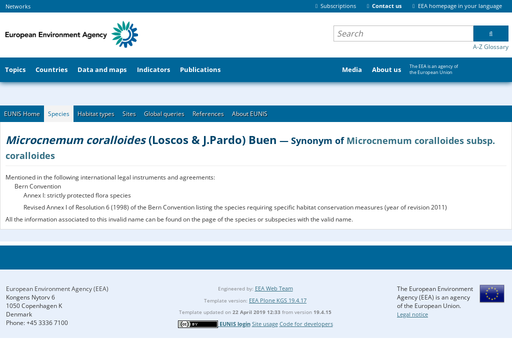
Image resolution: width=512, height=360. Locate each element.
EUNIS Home (22, 114)
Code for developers (306, 324)
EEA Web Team (274, 288)
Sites (129, 114)
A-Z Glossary (490, 46)
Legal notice (412, 314)
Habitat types (96, 114)
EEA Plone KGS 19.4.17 (277, 300)
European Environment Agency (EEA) (57, 288)
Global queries (164, 114)
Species (59, 114)
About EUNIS (250, 114)
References (208, 114)
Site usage (265, 324)
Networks (18, 6)
